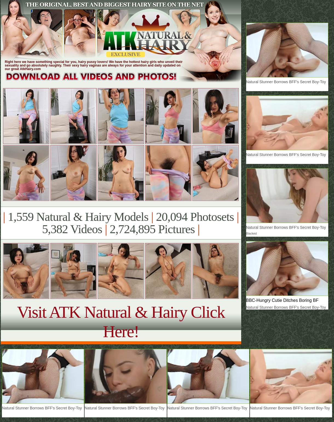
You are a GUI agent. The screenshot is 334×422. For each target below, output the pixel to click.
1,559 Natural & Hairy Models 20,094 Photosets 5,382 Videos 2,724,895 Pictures (121, 223)
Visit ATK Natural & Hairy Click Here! (121, 322)
